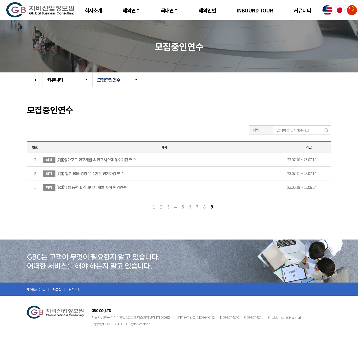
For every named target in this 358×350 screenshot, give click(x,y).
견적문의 (74, 289)
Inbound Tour (255, 10)
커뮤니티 (302, 10)
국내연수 (169, 10)
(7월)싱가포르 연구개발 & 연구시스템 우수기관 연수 (89, 160)
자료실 (57, 289)
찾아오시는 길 (36, 289)
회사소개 (93, 10)
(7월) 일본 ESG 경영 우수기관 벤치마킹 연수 (83, 173)
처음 (146, 206)
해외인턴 (207, 10)
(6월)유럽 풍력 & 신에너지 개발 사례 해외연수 (84, 187)
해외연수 (131, 10)
